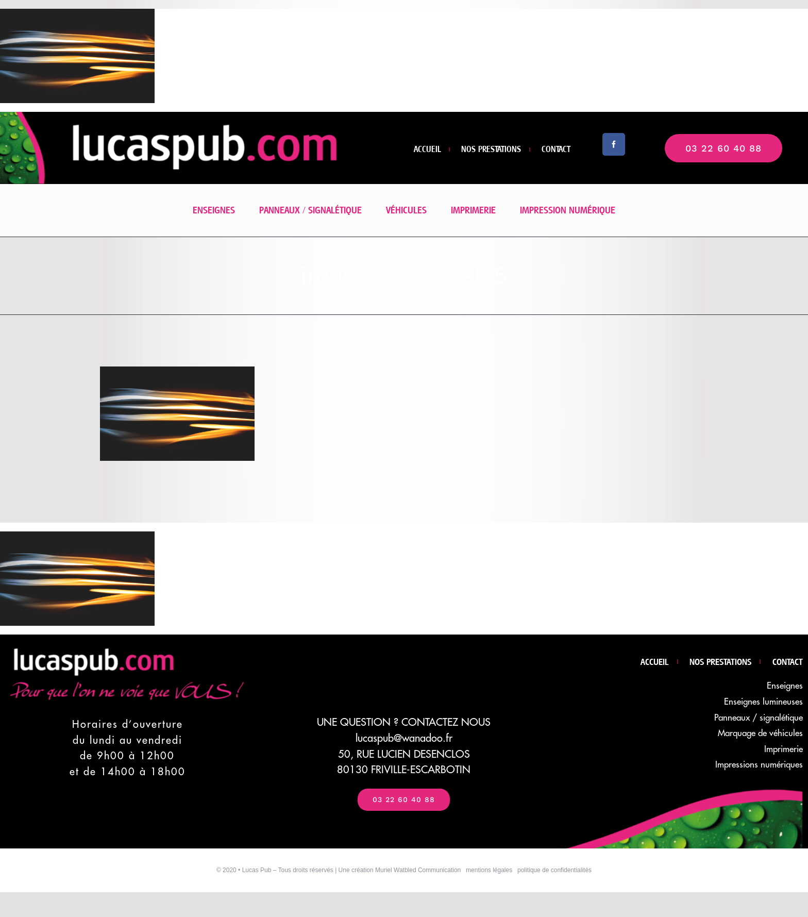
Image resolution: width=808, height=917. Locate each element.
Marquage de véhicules (760, 733)
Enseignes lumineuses (763, 701)
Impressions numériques (759, 764)
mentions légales (489, 870)
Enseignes (785, 685)
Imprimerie (783, 749)
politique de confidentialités (554, 870)
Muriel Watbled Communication (418, 870)
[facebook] (613, 144)
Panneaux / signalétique (758, 717)
